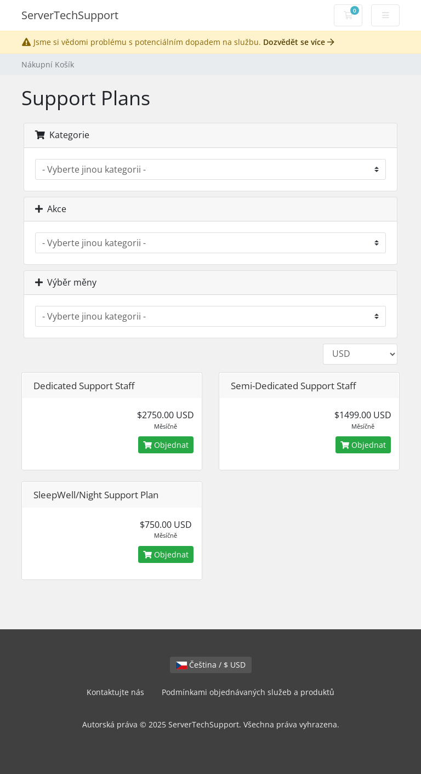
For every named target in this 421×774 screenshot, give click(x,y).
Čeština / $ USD (211, 664)
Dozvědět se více (298, 42)
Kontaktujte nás (115, 692)
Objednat (166, 445)
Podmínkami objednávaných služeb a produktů (248, 692)
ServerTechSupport (69, 15)
